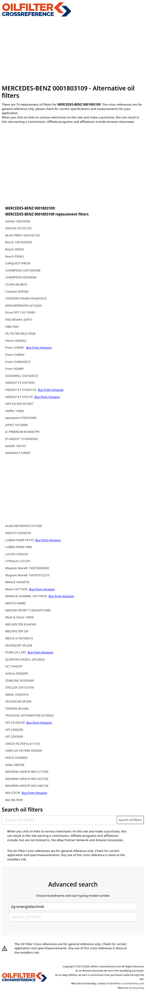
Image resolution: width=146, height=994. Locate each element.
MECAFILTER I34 (16, 631)
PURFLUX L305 (16, 652)
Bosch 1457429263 (18, 242)
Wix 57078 (13, 793)
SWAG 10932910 (16, 694)
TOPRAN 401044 (17, 708)
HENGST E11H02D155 (21, 390)
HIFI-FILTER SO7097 (19, 404)
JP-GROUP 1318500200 (21, 439)
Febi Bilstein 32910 (18, 319)
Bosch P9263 (14, 256)
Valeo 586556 (14, 765)
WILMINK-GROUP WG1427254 (26, 779)
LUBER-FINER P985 (18, 547)
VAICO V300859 (16, 758)
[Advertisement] (73, 51)
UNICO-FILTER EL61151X (22, 744)
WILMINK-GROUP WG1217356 (26, 772)
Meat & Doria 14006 (19, 617)
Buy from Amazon (39, 347)
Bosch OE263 (14, 249)
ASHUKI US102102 (18, 228)
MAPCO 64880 (15, 603)
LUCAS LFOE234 (16, 554)
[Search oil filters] (59, 819)
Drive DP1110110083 (20, 312)
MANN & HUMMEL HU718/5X (26, 596)
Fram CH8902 (15, 355)
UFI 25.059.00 (15, 722)
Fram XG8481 (14, 369)
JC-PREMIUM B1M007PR (22, 432)
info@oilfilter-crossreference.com (125, 983)
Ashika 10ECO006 (17, 221)
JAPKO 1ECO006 (16, 425)
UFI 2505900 (14, 736)
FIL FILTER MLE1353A (20, 333)
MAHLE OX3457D (17, 582)
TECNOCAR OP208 (18, 701)
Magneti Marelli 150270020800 (27, 568)
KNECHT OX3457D (18, 533)
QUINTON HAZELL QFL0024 (25, 659)
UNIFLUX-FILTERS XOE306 (23, 750)
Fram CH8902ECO (18, 362)
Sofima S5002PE (16, 673)
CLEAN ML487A (16, 284)
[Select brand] (73, 906)
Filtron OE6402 (15, 341)
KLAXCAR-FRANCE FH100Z (23, 526)
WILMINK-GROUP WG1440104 (26, 786)
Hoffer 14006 (14, 411)
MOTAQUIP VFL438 (18, 645)
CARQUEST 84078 (17, 263)
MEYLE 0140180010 (19, 638)
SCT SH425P (13, 666)
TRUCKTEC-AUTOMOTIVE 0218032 (29, 715)
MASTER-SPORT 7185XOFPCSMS (28, 610)
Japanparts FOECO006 (21, 418)
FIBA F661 (12, 327)
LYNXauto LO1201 (18, 561)
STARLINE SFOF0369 (19, 680)
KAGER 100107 (15, 446)
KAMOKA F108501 (18, 453)
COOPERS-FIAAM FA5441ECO (26, 298)
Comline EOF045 (17, 291)
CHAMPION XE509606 (20, 277)
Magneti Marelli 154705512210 (27, 575)
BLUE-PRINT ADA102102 (22, 235)
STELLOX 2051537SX (19, 687)
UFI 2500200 (14, 730)
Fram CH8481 (15, 347)
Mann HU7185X (16, 589)
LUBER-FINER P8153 (20, 540)
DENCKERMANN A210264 (23, 305)
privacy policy (136, 987)
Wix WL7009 (14, 800)
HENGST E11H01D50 (20, 383)
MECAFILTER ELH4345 (20, 624)
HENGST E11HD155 (19, 397)
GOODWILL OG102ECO (21, 376)
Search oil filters (130, 820)
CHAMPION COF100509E (23, 270)
